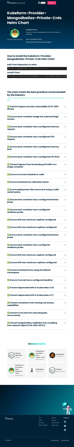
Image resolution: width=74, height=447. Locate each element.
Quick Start (52, 3)
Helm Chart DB (55, 422)
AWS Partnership (43, 425)
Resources (41, 422)
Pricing (40, 420)
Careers (54, 420)
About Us (54, 418)
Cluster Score (55, 425)
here (8, 100)
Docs (40, 418)
